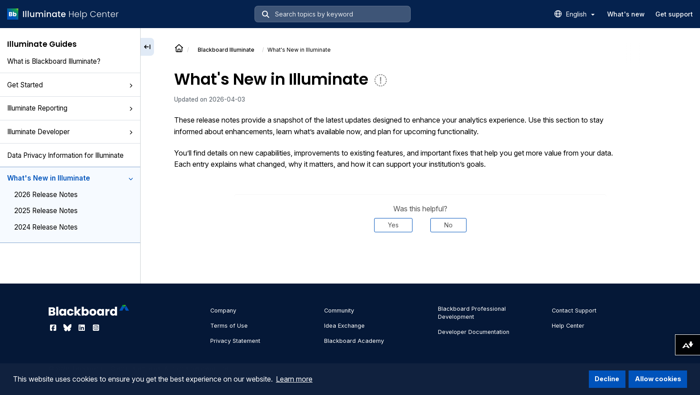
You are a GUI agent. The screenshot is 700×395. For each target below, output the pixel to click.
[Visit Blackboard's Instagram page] (96, 327)
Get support (674, 14)
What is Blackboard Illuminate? (53, 61)
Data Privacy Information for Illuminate (65, 155)
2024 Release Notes (46, 227)
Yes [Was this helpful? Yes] (393, 225)
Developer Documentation (473, 332)
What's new (626, 14)
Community (339, 310)
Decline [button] (607, 379)
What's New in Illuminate (70, 178)
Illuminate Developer (70, 132)
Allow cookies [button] (658, 379)
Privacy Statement (235, 340)
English (580, 14)
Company (223, 310)
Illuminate (226, 49)
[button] (131, 85)
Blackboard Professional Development (472, 312)
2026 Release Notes (46, 194)
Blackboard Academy (354, 340)
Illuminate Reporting (70, 108)
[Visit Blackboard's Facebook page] (54, 327)
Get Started (70, 85)
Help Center (568, 325)
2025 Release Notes (46, 210)
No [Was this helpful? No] (448, 225)
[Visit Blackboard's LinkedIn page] (82, 327)
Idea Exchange (344, 325)
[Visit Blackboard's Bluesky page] (68, 327)
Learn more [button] (294, 378)
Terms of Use (229, 325)
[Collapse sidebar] (147, 47)
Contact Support (574, 310)
